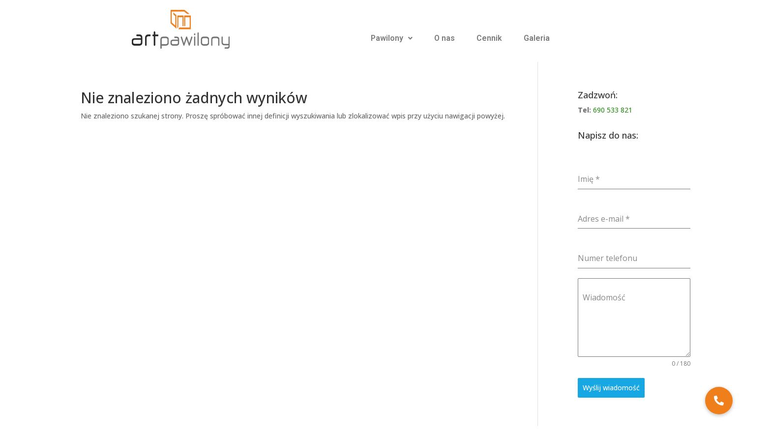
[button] (719, 400)
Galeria (537, 38)
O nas (444, 38)
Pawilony (392, 38)
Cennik (489, 38)
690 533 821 (612, 110)
